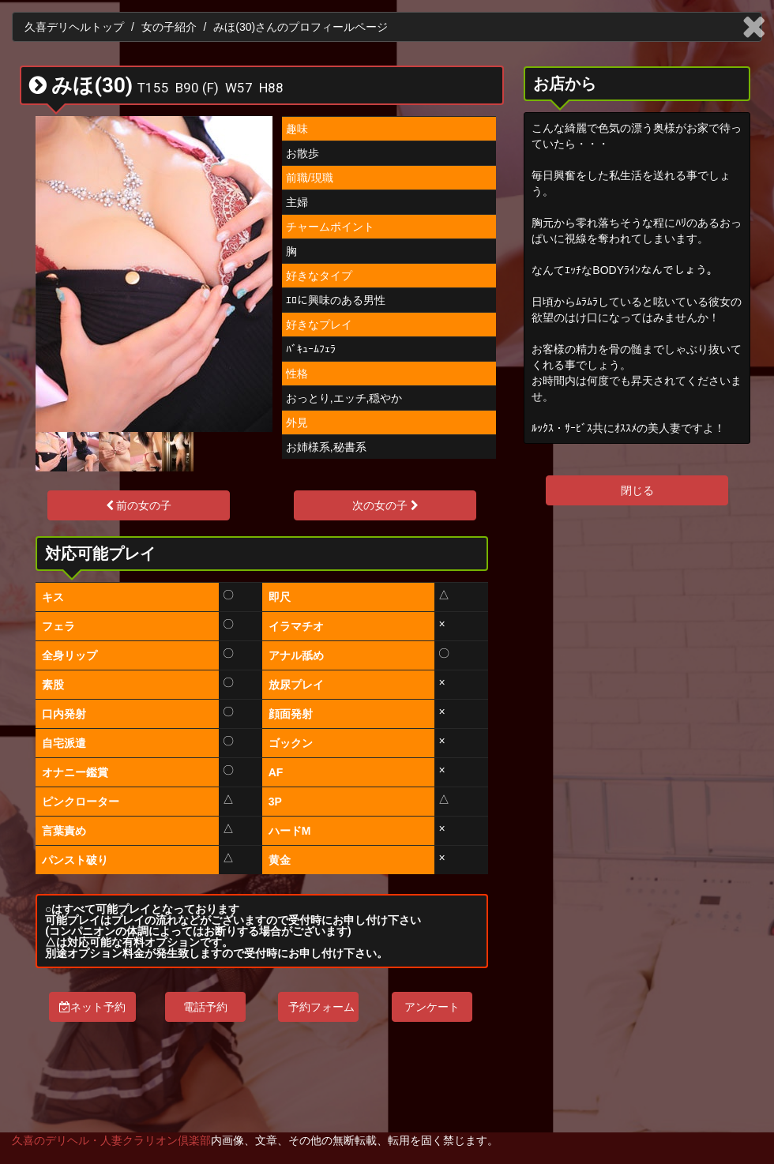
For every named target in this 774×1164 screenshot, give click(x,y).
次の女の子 (385, 505)
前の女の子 (139, 505)
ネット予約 (92, 1007)
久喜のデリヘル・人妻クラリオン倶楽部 (111, 1140)
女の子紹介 (169, 27)
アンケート (432, 1007)
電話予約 (205, 1007)
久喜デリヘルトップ (74, 27)
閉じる (637, 490)
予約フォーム (321, 1007)
